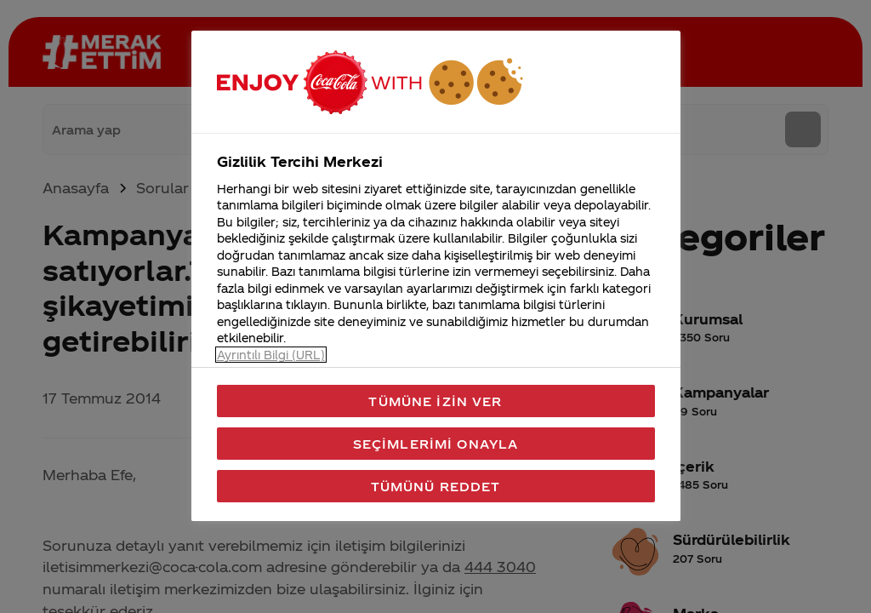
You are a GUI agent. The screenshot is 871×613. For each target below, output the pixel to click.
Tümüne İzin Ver (435, 401)
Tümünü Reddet (436, 486)
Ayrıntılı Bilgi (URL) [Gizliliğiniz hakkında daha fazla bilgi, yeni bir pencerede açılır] (271, 354)
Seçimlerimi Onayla (436, 443)
